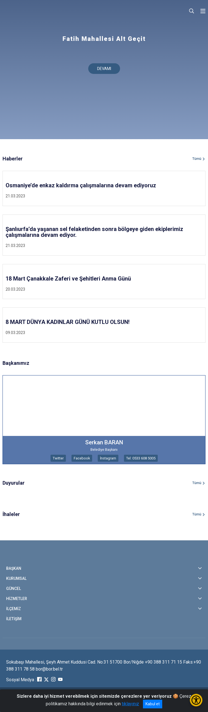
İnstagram (108, 458)
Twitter (58, 458)
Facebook (82, 458)
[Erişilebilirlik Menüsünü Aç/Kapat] (196, 700)
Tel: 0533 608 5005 (141, 458)
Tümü (196, 159)
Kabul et (152, 704)
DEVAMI (104, 68)
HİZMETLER (16, 598)
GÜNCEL (13, 588)
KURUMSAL (16, 578)
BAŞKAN (13, 568)
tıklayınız (130, 703)
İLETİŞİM (13, 619)
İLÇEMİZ (13, 608)
